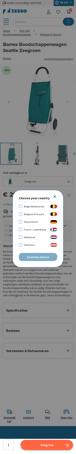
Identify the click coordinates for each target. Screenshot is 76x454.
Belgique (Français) (34, 214)
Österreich (29, 244)
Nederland (29, 237)
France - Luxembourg (35, 229)
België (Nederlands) (34, 206)
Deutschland (30, 221)
